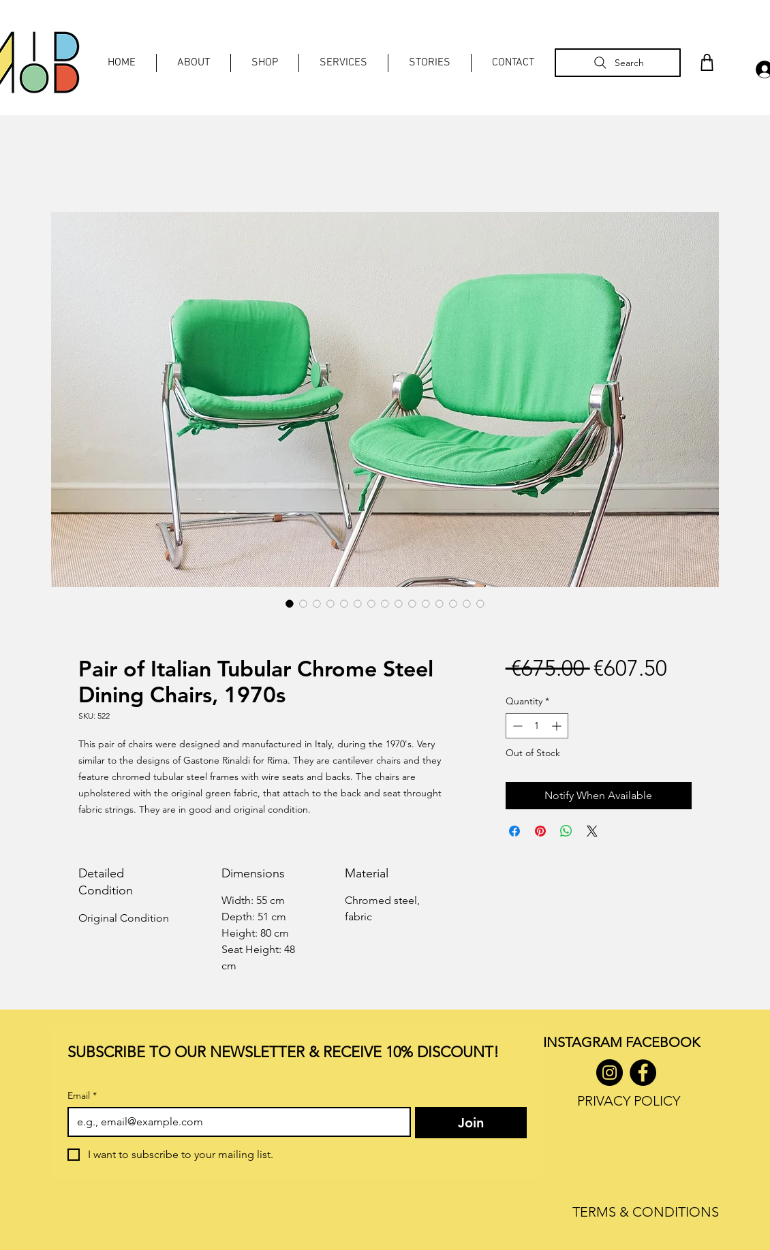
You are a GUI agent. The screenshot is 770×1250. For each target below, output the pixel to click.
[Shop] (706, 62)
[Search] (618, 62)
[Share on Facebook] (514, 831)
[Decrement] (516, 726)
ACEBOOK (666, 1042)
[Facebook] (643, 1072)
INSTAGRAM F (587, 1042)
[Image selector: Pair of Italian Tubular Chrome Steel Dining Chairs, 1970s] (289, 603)
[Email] (235, 1122)
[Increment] (557, 726)
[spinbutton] (537, 726)
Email (82, 1095)
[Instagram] (609, 1072)
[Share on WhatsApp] (566, 831)
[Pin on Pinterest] (540, 831)
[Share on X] (592, 831)
